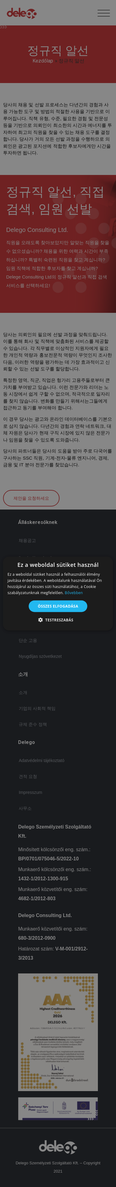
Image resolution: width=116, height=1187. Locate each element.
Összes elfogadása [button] (58, 606)
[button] (58, 619)
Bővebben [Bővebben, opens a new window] (74, 592)
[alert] (58, 593)
